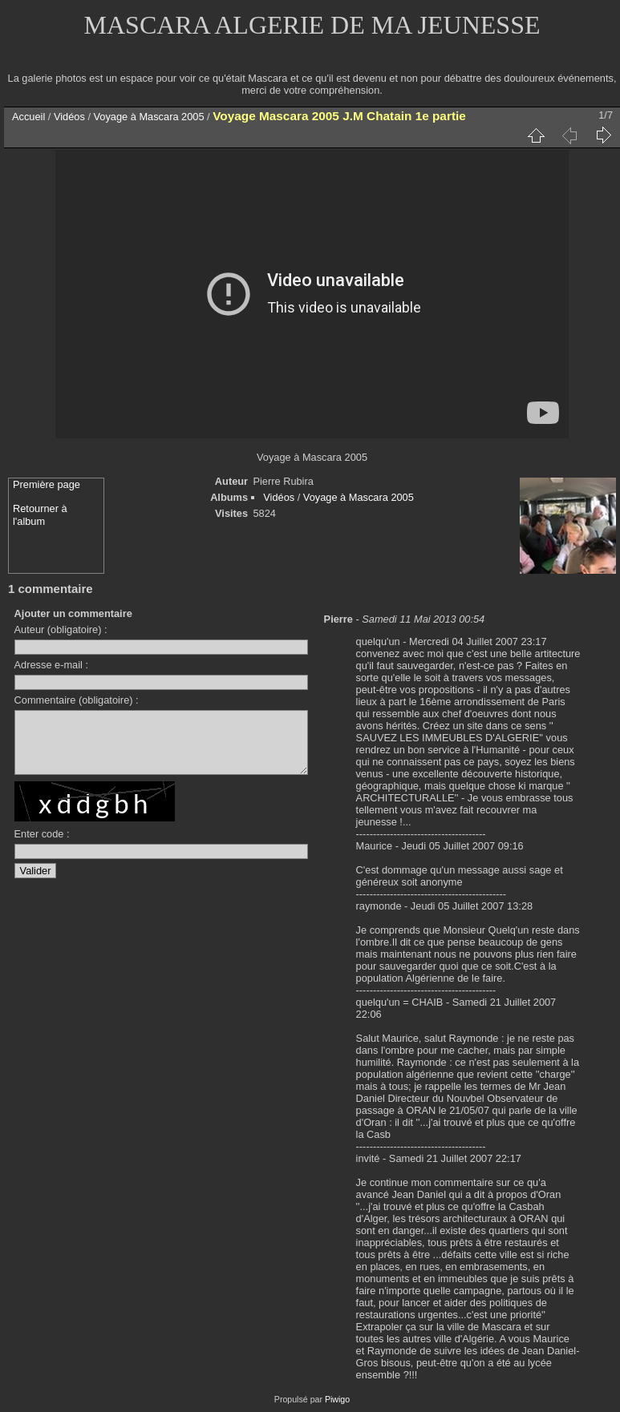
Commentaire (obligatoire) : (76, 700)
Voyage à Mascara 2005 (149, 117)
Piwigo (337, 1399)
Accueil (28, 117)
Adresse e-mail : (51, 665)
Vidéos (69, 117)
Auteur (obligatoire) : (60, 629)
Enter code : (42, 846)
